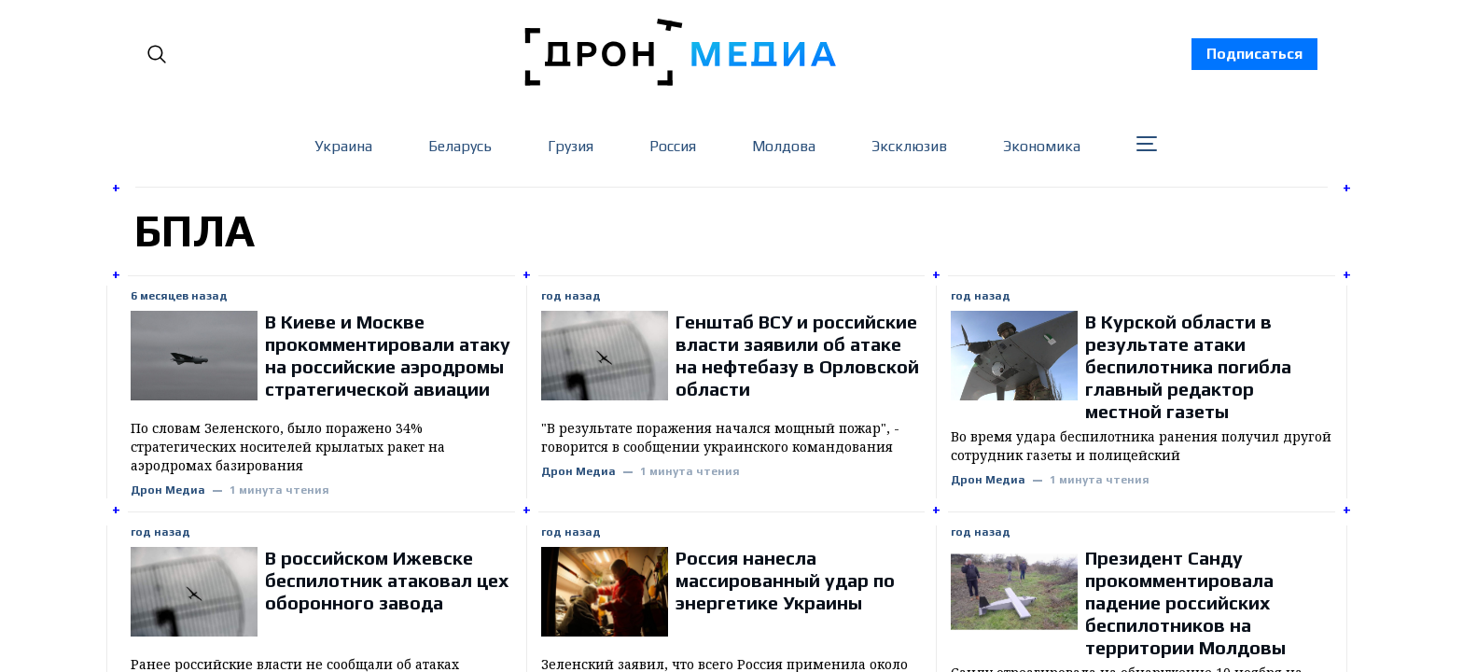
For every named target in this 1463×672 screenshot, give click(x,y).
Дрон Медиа (168, 490)
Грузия (570, 146)
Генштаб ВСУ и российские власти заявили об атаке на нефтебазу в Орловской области (797, 355)
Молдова (783, 146)
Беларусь (460, 146)
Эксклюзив (909, 146)
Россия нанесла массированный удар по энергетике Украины (785, 580)
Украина (343, 146)
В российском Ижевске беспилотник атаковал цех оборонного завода (387, 580)
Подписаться (1254, 54)
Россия (672, 146)
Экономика (1041, 146)
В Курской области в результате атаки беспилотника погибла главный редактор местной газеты (1188, 366)
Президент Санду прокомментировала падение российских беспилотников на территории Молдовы (1185, 602)
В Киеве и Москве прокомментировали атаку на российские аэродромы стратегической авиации (387, 355)
